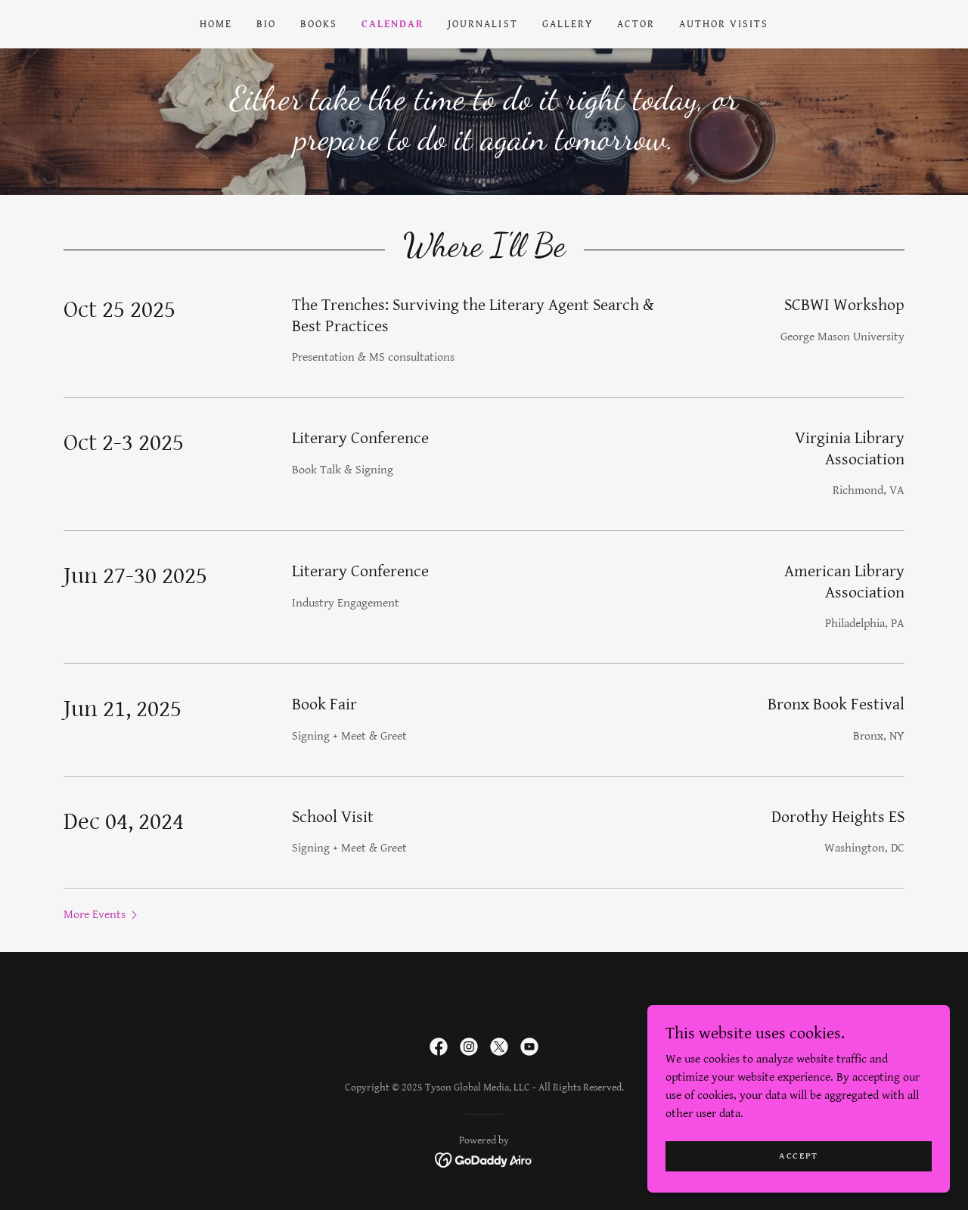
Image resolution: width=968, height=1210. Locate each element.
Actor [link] (636, 24)
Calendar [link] (392, 24)
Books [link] (318, 24)
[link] (439, 1047)
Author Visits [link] (723, 24)
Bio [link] (266, 24)
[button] (102, 914)
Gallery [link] (567, 24)
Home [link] (216, 24)
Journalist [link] (482, 24)
